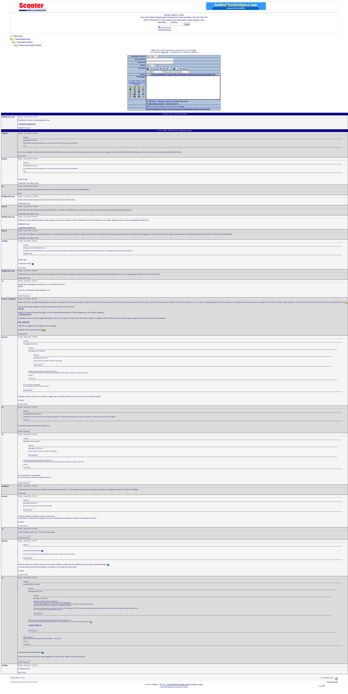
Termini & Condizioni (191, 689)
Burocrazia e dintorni (25, 42)
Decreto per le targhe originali (30, 45)
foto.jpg (21, 313)
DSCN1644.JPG (25, 319)
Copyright (182, 689)
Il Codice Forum (131, 83)
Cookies (200, 689)
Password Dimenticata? (164, 29)
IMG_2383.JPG (24, 327)
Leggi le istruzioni (167, 108)
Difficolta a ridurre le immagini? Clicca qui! (168, 106)
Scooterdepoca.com (22, 39)
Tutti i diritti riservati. (172, 689)
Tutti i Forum (18, 36)
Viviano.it (154, 689)
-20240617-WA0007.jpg (35, 630)
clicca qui (164, 52)
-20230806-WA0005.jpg (27, 129)
